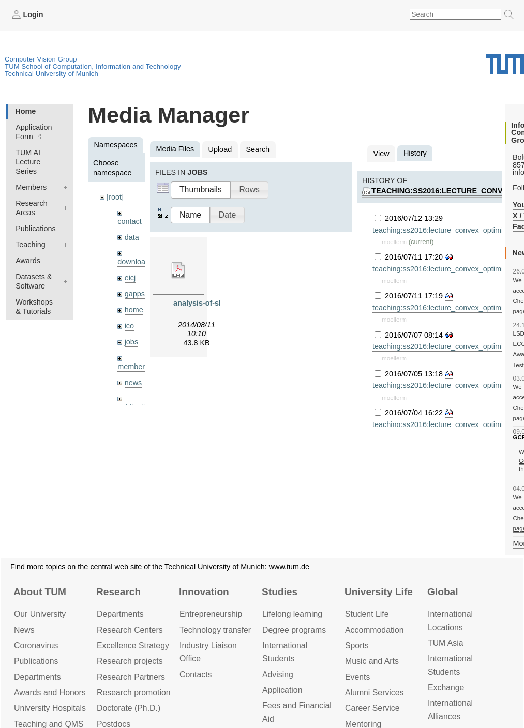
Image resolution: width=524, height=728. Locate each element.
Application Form (34, 132)
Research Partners (131, 677)
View (381, 153)
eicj (130, 278)
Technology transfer (215, 630)
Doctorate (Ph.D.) (128, 708)
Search (258, 149)
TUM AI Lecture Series (28, 161)
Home (25, 111)
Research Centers (130, 630)
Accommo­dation (374, 630)
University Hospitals (50, 708)
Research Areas (32, 208)
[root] (115, 197)
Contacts (195, 674)
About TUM (39, 591)
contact (129, 221)
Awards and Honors (50, 692)
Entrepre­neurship (210, 614)
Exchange (446, 687)
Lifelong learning (292, 614)
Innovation (204, 591)
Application (282, 690)
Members (31, 187)
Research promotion (134, 692)
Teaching (31, 244)
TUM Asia (445, 643)
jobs (131, 342)
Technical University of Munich (51, 74)
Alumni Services (374, 692)
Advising (277, 674)
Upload (220, 149)
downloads (135, 261)
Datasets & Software (34, 281)
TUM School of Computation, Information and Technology (93, 66)
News (24, 630)
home (134, 310)
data (132, 237)
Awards (28, 260)
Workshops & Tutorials (34, 306)
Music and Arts (372, 661)
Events (357, 677)
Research (118, 591)
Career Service (372, 708)
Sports (357, 645)
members (132, 366)
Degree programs (294, 630)
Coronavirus (36, 645)
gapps (135, 294)
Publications (36, 228)
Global (442, 591)
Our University (40, 614)
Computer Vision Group (41, 59)
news (133, 382)
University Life (379, 591)
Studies (279, 591)
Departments (37, 677)
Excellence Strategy (133, 645)
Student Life (366, 614)
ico (129, 326)
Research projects (130, 661)
